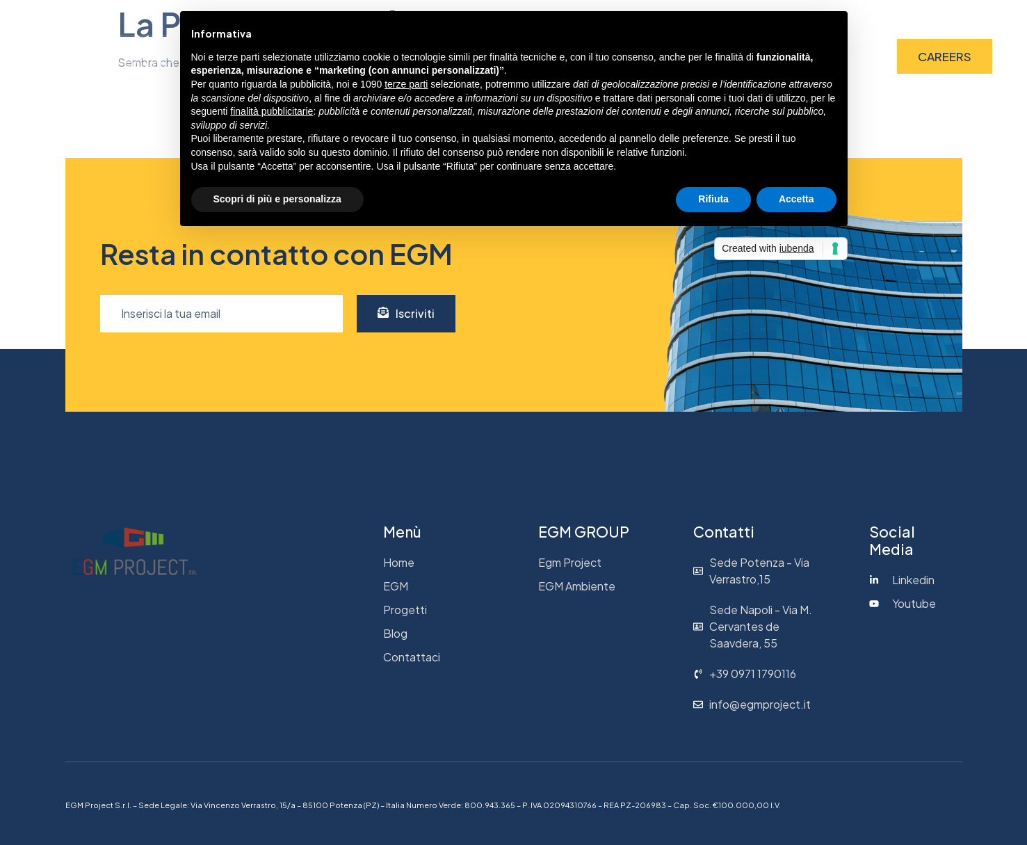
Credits (800, 805)
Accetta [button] (796, 198)
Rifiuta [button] (713, 198)
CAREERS (944, 56)
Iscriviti (406, 313)
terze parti (406, 84)
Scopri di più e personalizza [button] (277, 198)
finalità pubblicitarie (271, 111)
